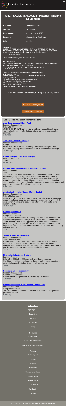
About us (33, 363)
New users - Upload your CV (33, 105)
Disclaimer (33, 368)
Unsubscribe (33, 389)
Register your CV (33, 310)
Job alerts (33, 318)
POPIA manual (33, 385)
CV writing (33, 322)
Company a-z (33, 355)
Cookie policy (33, 380)
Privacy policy (33, 376)
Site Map (33, 393)
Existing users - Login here (33, 111)
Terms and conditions (33, 372)
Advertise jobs (33, 336)
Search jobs (33, 314)
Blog (33, 327)
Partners (33, 359)
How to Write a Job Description (33, 345)
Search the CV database (33, 341)
